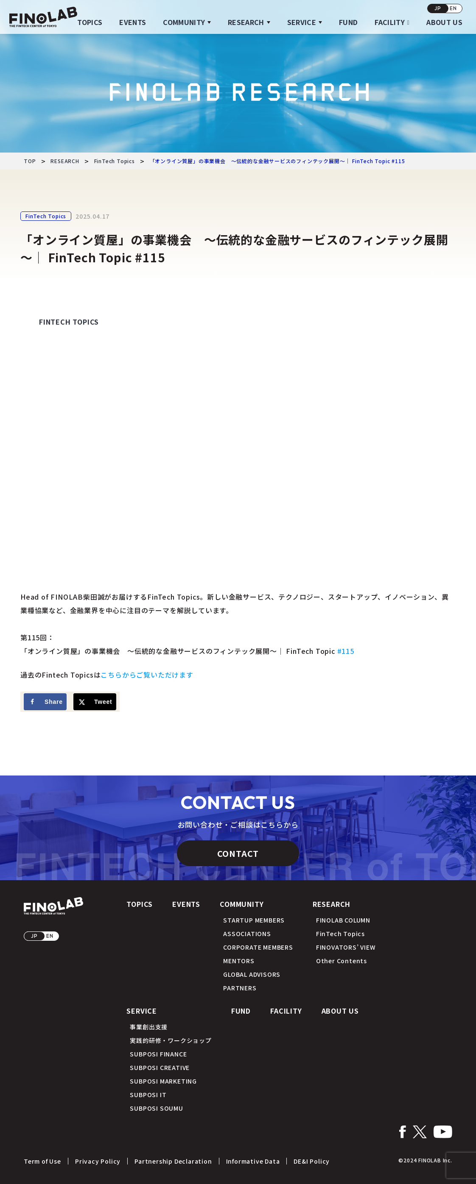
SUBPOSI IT (148, 1094)
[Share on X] (94, 701)
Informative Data (253, 1161)
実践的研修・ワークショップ (170, 1040)
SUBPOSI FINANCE (158, 1054)
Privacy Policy (97, 1161)
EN (453, 8)
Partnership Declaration (173, 1161)
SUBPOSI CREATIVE (160, 1067)
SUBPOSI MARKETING (163, 1081)
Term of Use (42, 1161)
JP (437, 8)
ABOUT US (444, 22)
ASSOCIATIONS (247, 933)
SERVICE (301, 22)
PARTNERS (239, 988)
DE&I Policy (312, 1161)
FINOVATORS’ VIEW (346, 947)
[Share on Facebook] (45, 701)
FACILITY (390, 22)
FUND (348, 22)
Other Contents (341, 960)
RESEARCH (246, 22)
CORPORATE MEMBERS (258, 947)
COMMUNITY (184, 22)
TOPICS (89, 22)
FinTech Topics (45, 216)
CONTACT (238, 853)
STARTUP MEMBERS (254, 920)
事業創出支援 (149, 1027)
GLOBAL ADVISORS (251, 974)
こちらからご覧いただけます (147, 675)
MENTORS (239, 960)
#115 (345, 651)
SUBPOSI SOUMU (156, 1108)
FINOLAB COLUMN (343, 920)
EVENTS (132, 22)
